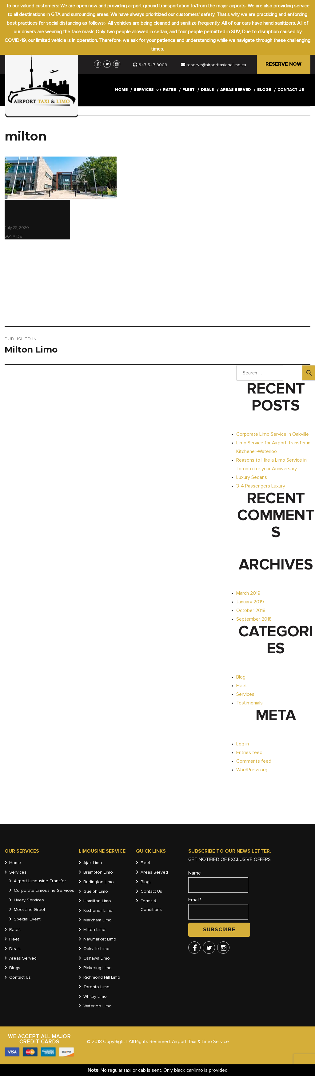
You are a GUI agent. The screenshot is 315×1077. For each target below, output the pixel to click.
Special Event (27, 920)
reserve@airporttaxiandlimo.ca (213, 65)
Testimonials (249, 703)
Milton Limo (94, 930)
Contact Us (290, 91)
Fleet (188, 91)
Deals (207, 91)
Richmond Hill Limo (101, 978)
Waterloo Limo (97, 1007)
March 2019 (248, 594)
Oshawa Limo (96, 959)
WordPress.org (251, 770)
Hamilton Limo (97, 902)
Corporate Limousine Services (44, 891)
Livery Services (29, 901)
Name (218, 882)
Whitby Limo (95, 997)
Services (144, 91)
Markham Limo (97, 921)
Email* (218, 910)
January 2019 (250, 602)
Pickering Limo (97, 969)
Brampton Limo (98, 873)
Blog (240, 677)
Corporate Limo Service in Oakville (272, 435)
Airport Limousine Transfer (40, 882)
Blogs (264, 91)
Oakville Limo (96, 950)
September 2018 (254, 620)
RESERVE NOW (283, 64)
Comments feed (253, 762)
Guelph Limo (95, 892)
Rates (169, 91)
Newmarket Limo (99, 940)
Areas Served (235, 91)
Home (121, 91)
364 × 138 (13, 237)
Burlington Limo (98, 883)
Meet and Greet (29, 910)
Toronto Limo (96, 988)
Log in (242, 744)
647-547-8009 (152, 65)
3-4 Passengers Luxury (260, 486)
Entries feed (249, 753)
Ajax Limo (92, 864)
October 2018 (250, 611)
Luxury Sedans (251, 478)
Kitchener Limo (98, 911)
